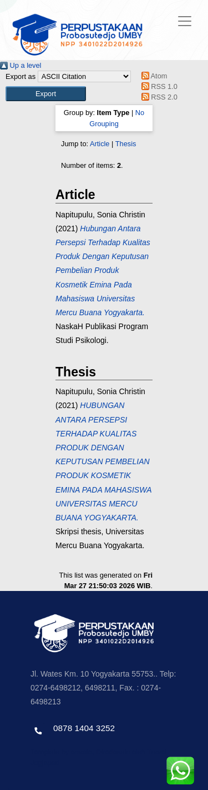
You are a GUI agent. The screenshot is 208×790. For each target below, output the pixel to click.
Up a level (20, 65)
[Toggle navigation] (185, 21)
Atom (152, 76)
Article (100, 144)
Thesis (125, 144)
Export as (20, 76)
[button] (46, 93)
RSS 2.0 (157, 97)
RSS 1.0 (157, 86)
